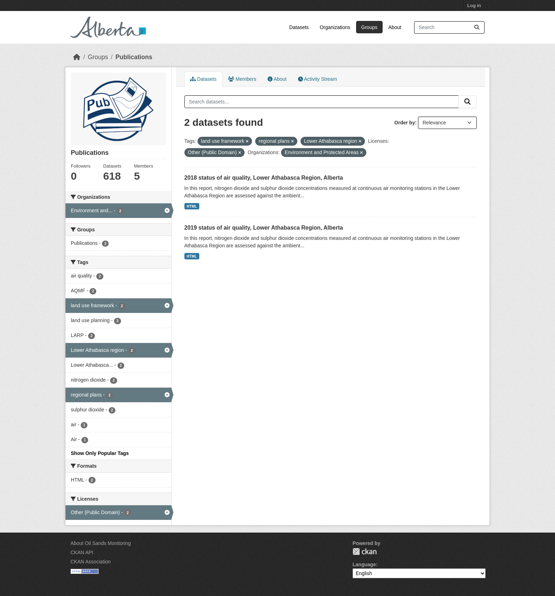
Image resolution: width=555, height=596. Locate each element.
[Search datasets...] (449, 27)
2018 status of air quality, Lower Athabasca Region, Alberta (263, 178)
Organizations (335, 27)
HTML (192, 206)
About (394, 27)
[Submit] (477, 27)
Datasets (299, 27)
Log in (474, 5)
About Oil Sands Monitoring (100, 543)
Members (242, 79)
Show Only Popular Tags (100, 453)
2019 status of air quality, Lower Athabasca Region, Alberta (263, 228)
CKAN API (81, 552)
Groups (369, 27)
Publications (133, 57)
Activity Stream (317, 79)
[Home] (76, 57)
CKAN (365, 551)
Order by (404, 122)
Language (364, 564)
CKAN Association (90, 561)
